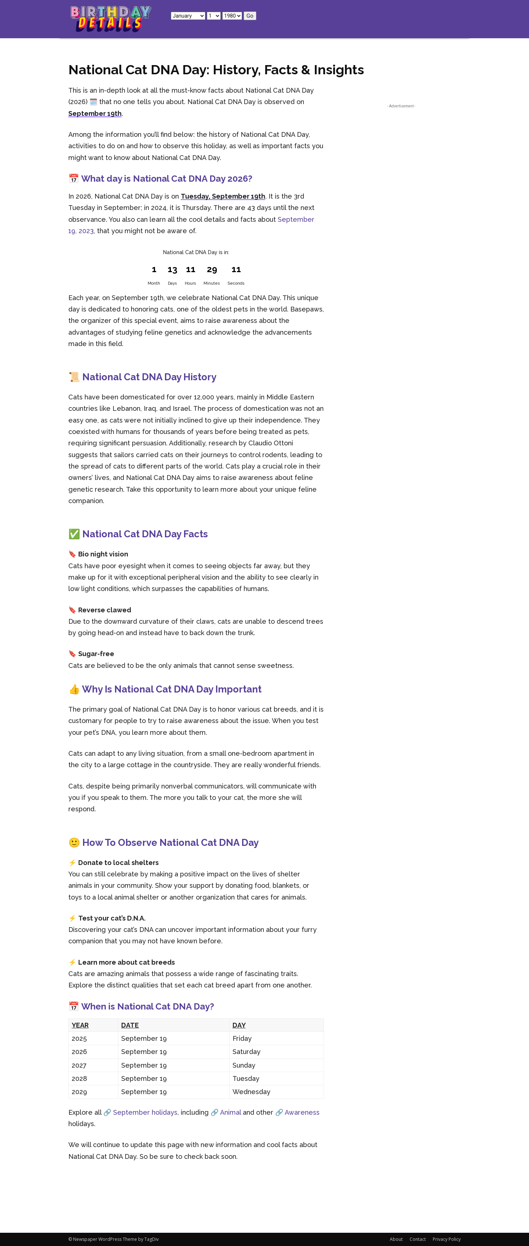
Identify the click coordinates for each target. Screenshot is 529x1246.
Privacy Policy (447, 1239)
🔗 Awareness (297, 1112)
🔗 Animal (225, 1112)
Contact (418, 1239)
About (396, 1239)
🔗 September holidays (140, 1112)
